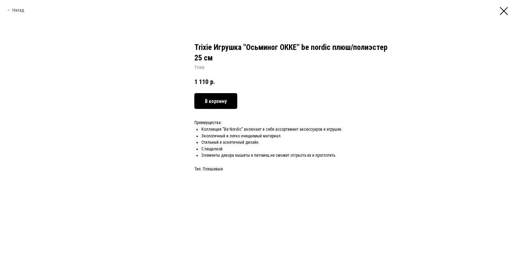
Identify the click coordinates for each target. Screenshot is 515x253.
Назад (18, 10)
